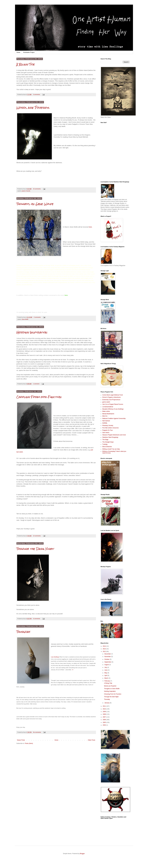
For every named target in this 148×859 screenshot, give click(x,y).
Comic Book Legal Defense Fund (112, 395)
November (107, 656)
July (105, 667)
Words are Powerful (33, 108)
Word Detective (107, 446)
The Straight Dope (108, 442)
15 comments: (37, 189)
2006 (104, 719)
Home (18, 52)
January (107, 703)
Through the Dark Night (35, 549)
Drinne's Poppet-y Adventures (111, 397)
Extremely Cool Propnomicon (111, 399)
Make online (106, 411)
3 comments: (37, 94)
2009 (104, 711)
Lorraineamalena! (107, 407)
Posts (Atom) (29, 743)
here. (90, 227)
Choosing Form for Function (39, 397)
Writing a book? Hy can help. (111, 449)
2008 (104, 714)
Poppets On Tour (107, 430)
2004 (104, 725)
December (107, 654)
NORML (104, 423)
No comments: (37, 732)
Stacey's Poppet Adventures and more (114, 435)
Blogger (82, 853)
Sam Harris (105, 432)
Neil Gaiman (106, 421)
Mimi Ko (104, 416)
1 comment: (36, 383)
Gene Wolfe (25, 319)
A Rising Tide (25, 64)
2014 (104, 646)
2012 (104, 651)
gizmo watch (106, 402)
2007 (104, 717)
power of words (26, 191)
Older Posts (91, 740)
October (107, 659)
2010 (104, 709)
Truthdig (104, 444)
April (106, 675)
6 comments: (37, 618)
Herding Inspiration (31, 332)
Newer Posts (21, 740)
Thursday (23, 632)
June (106, 670)
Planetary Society (107, 425)
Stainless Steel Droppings (110, 437)
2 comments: (37, 317)
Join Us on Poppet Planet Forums (112, 404)
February (107, 681)
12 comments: (37, 535)
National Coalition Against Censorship (114, 418)
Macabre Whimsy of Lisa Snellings (112, 409)
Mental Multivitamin (108, 414)
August (106, 664)
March (106, 678)
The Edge (105, 439)
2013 (104, 649)
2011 (104, 706)
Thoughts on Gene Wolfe (35, 204)
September (108, 662)
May (105, 673)
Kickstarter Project (28, 52)
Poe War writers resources (110, 428)
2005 (104, 722)
